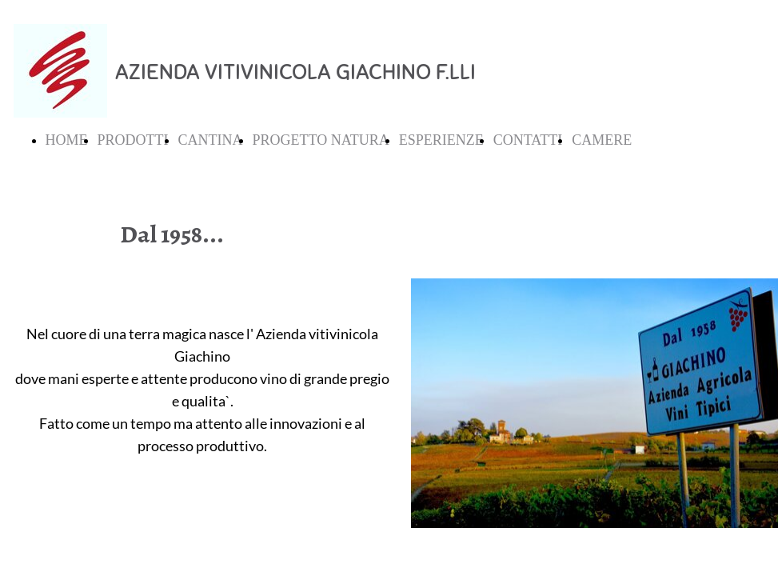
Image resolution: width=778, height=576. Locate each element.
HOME (67, 140)
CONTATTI (528, 140)
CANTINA (210, 140)
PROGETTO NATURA (321, 140)
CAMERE (602, 140)
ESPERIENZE (441, 140)
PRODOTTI (133, 140)
